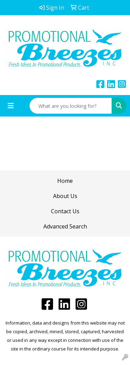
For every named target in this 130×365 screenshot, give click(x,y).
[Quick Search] (70, 106)
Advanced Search (65, 226)
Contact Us (65, 211)
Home (65, 181)
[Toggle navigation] (10, 106)
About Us (65, 196)
